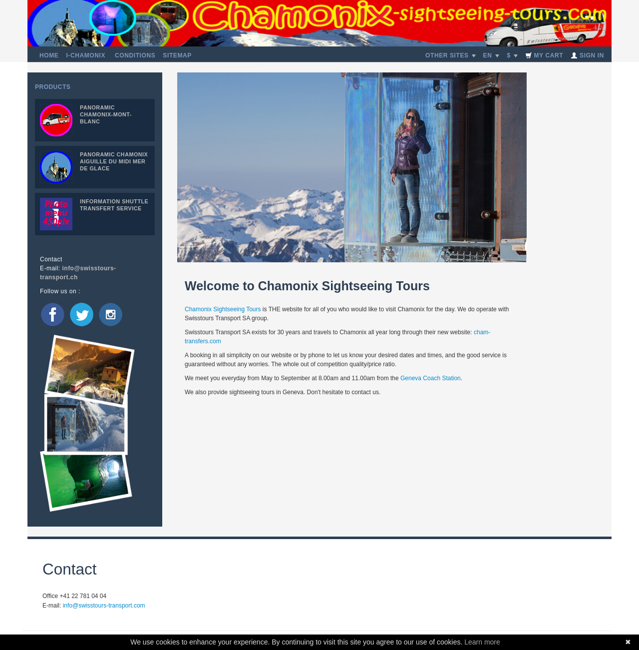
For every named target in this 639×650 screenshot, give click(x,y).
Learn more (482, 642)
